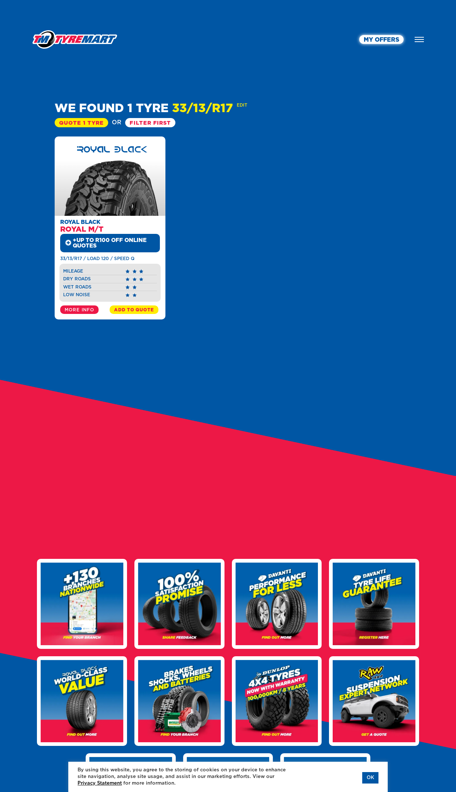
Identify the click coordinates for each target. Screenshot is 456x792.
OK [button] (370, 777)
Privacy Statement (100, 783)
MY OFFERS (381, 40)
